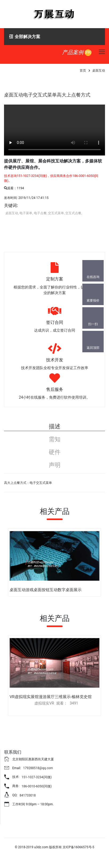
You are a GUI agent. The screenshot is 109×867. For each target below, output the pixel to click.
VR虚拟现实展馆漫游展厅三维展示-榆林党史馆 (51, 696)
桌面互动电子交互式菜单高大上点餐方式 (47, 95)
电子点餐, (40, 213)
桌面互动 (98, 70)
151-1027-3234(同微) (37, 777)
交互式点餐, (73, 213)
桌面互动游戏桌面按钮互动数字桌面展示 (46, 589)
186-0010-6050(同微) (37, 786)
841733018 (27, 795)
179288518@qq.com (38, 768)
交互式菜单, (56, 213)
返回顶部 (93, 348)
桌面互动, (12, 213)
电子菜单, (26, 213)
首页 (83, 70)
